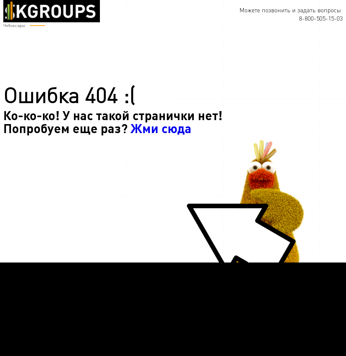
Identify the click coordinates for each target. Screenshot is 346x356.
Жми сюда (161, 128)
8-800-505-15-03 (321, 18)
